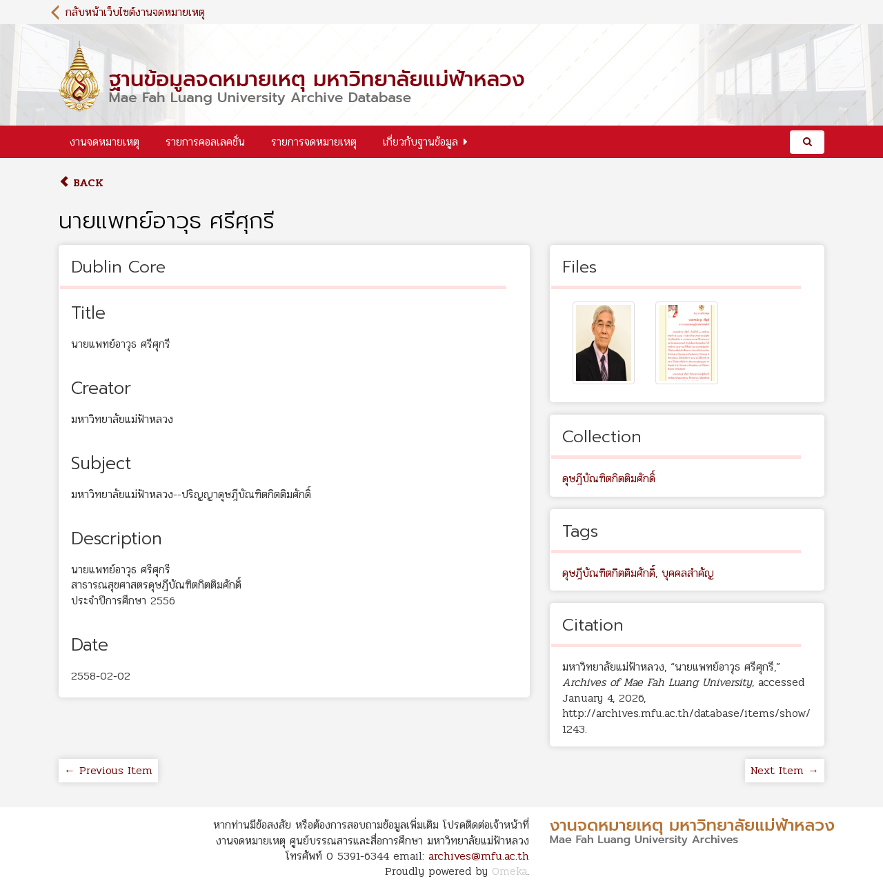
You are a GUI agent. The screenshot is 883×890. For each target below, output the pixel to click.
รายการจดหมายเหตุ (314, 141)
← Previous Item (108, 770)
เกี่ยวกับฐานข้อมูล (420, 141)
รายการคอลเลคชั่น (205, 141)
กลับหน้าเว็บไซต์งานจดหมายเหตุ (135, 12)
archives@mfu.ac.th (478, 855)
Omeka (509, 871)
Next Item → (785, 770)
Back (81, 182)
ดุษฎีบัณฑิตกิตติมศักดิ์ (608, 478)
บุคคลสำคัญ (688, 573)
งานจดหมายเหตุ (104, 141)
